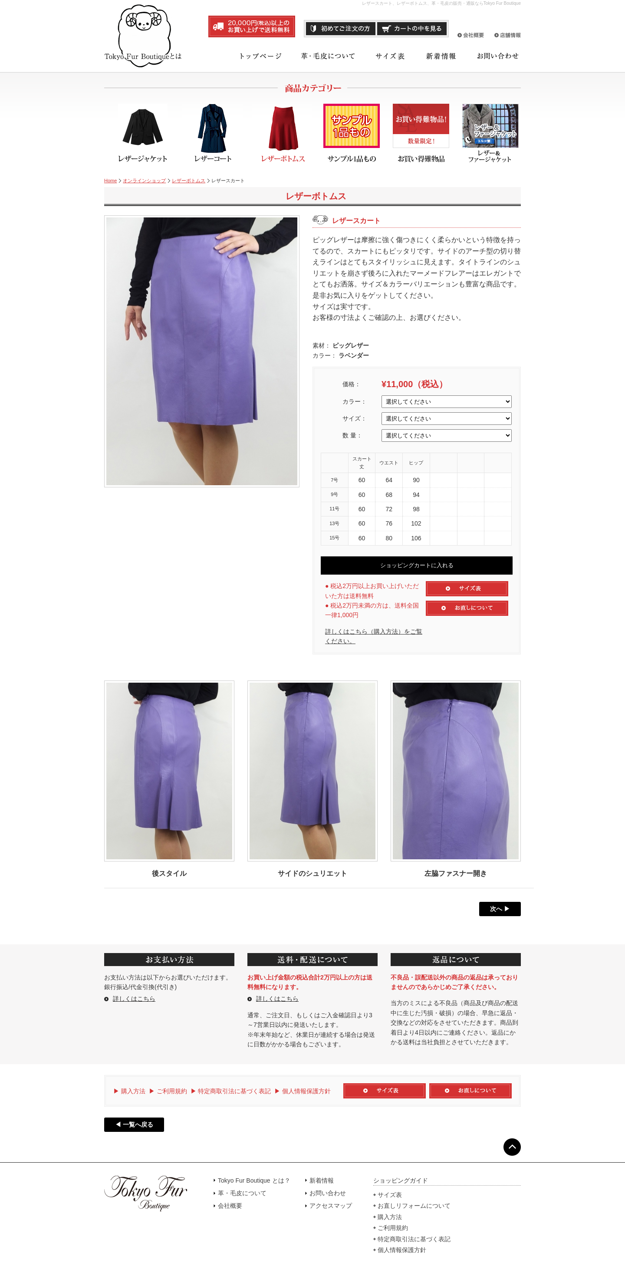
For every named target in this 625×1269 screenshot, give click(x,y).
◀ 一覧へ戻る (134, 1124)
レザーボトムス (188, 180)
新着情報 (321, 1180)
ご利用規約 (393, 1227)
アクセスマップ (330, 1205)
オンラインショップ (144, 180)
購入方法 (390, 1216)
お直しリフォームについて (414, 1205)
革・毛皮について (242, 1193)
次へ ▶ (500, 908)
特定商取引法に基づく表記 (414, 1239)
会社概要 (230, 1205)
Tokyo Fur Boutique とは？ (254, 1180)
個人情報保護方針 (402, 1249)
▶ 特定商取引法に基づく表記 (231, 1091)
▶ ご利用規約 (168, 1091)
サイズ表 (390, 1194)
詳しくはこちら (134, 998)
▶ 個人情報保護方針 (302, 1091)
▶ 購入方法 (129, 1091)
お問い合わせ (327, 1193)
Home (110, 180)
